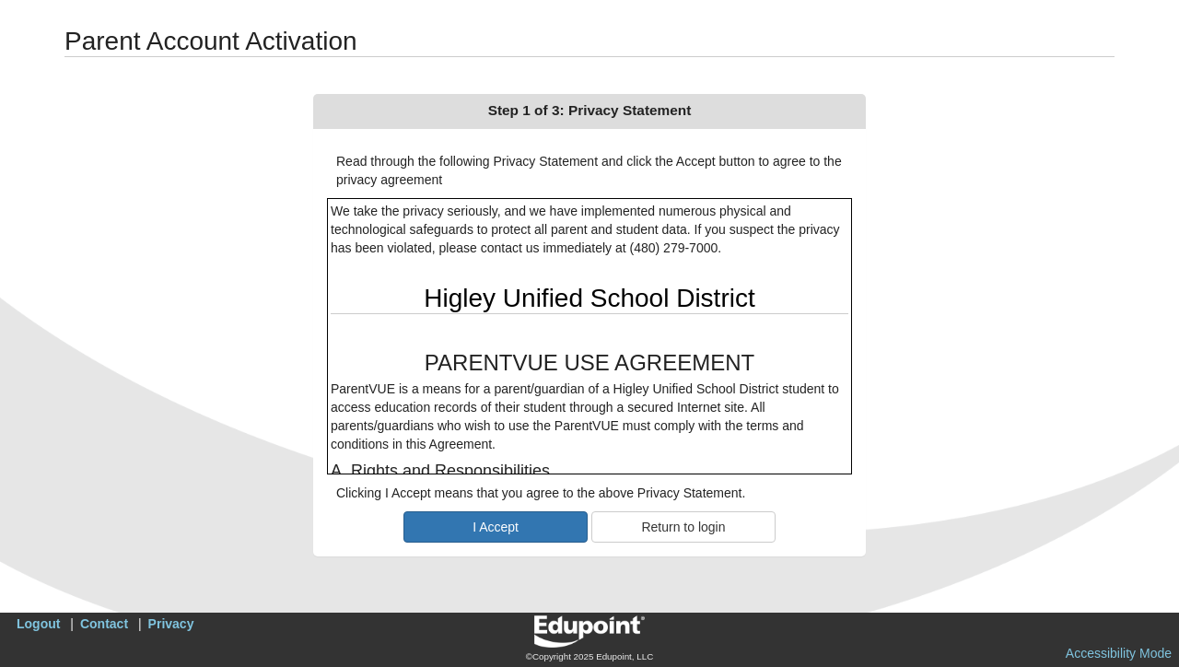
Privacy (171, 623)
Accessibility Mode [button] (1119, 653)
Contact (104, 623)
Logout (38, 623)
